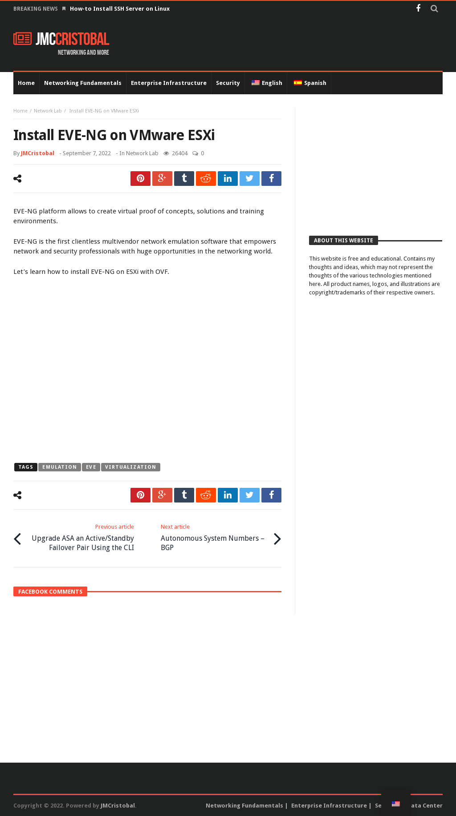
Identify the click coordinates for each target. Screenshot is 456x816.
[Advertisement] (375, 163)
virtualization (130, 467)
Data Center (425, 805)
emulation (59, 467)
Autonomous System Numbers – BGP (215, 537)
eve (91, 467)
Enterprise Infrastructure (329, 805)
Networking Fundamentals (244, 805)
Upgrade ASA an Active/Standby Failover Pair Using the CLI (79, 537)
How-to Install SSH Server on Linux (120, 8)
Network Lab (48, 111)
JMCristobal (37, 153)
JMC (61, 39)
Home (20, 111)
